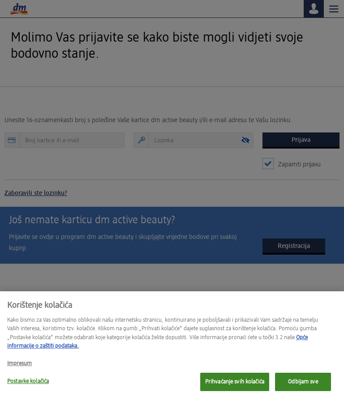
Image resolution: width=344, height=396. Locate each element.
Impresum (19, 367)
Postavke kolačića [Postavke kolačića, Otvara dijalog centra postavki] (28, 385)
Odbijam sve (303, 385)
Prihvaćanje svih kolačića (234, 385)
